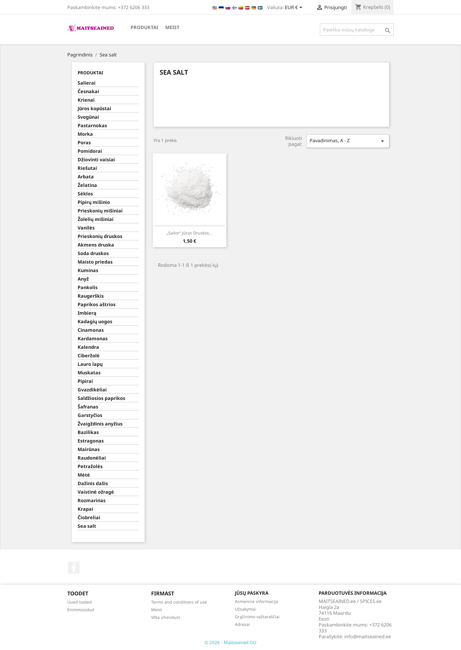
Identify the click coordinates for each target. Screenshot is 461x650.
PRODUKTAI (144, 27)
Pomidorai (90, 151)
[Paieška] (357, 30)
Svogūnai (88, 117)
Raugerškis (91, 296)
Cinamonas (91, 330)
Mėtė (84, 475)
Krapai (85, 509)
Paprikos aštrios (97, 304)
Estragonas (91, 441)
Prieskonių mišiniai (100, 211)
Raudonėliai (92, 458)
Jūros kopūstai (94, 108)
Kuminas (88, 270)
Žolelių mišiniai (95, 219)
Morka (85, 134)
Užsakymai (245, 609)
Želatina (87, 185)
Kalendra (88, 347)
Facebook (74, 568)
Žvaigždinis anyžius (100, 424)
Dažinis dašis (93, 483)
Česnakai (88, 91)
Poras (84, 143)
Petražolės (90, 466)
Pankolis (88, 287)
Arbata (86, 177)
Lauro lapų (90, 364)
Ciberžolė (89, 356)
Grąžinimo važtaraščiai (257, 616)
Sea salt (87, 526)
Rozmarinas (92, 500)
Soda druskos (93, 253)
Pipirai (85, 381)
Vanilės (86, 228)
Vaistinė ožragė (96, 492)
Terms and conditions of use (179, 602)
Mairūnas (89, 449)
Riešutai (87, 168)
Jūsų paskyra (251, 593)
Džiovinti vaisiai (96, 160)
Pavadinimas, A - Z (348, 141)
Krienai (86, 100)
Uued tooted (79, 602)
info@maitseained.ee (367, 636)
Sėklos (85, 194)
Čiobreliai (89, 518)
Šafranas (88, 407)
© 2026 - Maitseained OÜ (230, 642)
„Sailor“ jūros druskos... (189, 233)
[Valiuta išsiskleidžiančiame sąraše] (294, 7)
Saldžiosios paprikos (101, 398)
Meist (172, 27)
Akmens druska (96, 245)
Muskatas (89, 373)
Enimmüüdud (80, 609)
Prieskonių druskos (100, 236)
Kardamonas (93, 339)
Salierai (87, 83)
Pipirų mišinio (94, 202)
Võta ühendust (165, 617)
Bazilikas (88, 432)
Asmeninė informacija (256, 601)
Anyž (83, 279)
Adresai (242, 624)
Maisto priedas (95, 262)
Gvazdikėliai (92, 390)
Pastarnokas (92, 126)
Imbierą (87, 313)
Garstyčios (90, 415)
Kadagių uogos (95, 322)
